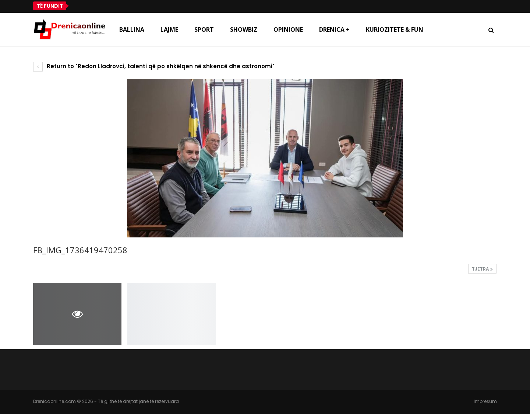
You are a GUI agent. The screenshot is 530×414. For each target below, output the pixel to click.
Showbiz (243, 29)
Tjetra (482, 269)
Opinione (288, 29)
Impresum (485, 401)
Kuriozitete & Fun (394, 29)
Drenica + (334, 29)
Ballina (131, 29)
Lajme (169, 29)
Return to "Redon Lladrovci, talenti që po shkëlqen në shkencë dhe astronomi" (154, 66)
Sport (204, 29)
